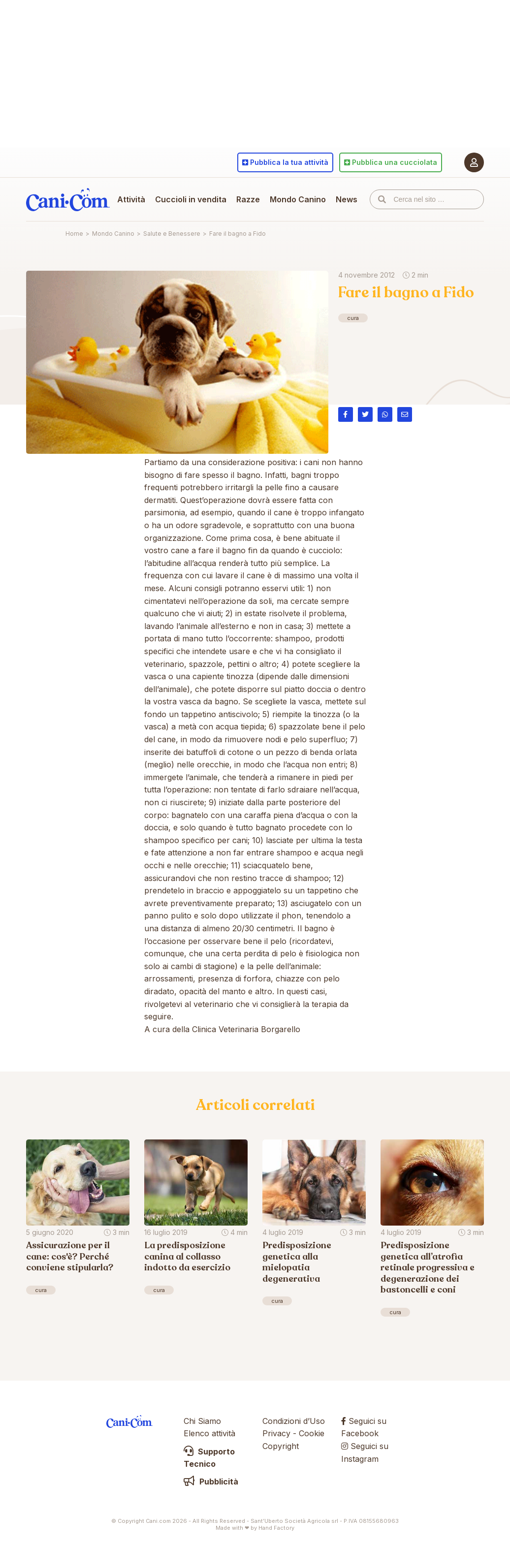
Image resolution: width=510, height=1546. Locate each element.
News (346, 199)
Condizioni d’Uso (293, 1421)
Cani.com (68, 199)
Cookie (311, 1433)
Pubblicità (211, 1481)
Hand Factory (276, 1527)
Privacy (276, 1433)
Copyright (280, 1446)
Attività (131, 199)
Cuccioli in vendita (190, 199)
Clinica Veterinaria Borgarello (246, 1029)
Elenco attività (209, 1433)
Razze (248, 199)
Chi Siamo (202, 1421)
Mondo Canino (298, 199)
